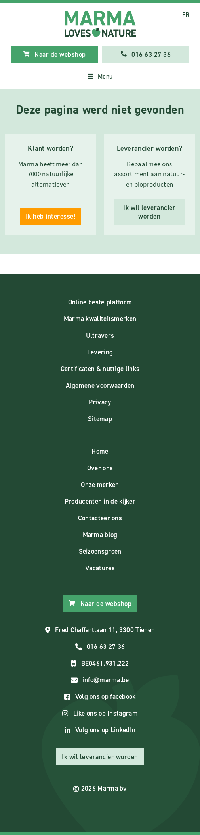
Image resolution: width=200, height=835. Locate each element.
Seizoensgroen (100, 551)
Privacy (100, 402)
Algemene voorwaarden (100, 385)
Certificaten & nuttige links (100, 368)
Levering (100, 352)
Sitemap (100, 418)
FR (186, 14)
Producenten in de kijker (100, 501)
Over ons (100, 468)
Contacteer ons (100, 518)
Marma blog (100, 534)
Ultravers (100, 335)
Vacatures (100, 568)
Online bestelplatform (100, 302)
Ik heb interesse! (51, 216)
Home (99, 451)
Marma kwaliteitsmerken (100, 318)
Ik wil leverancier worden (149, 212)
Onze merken (100, 484)
